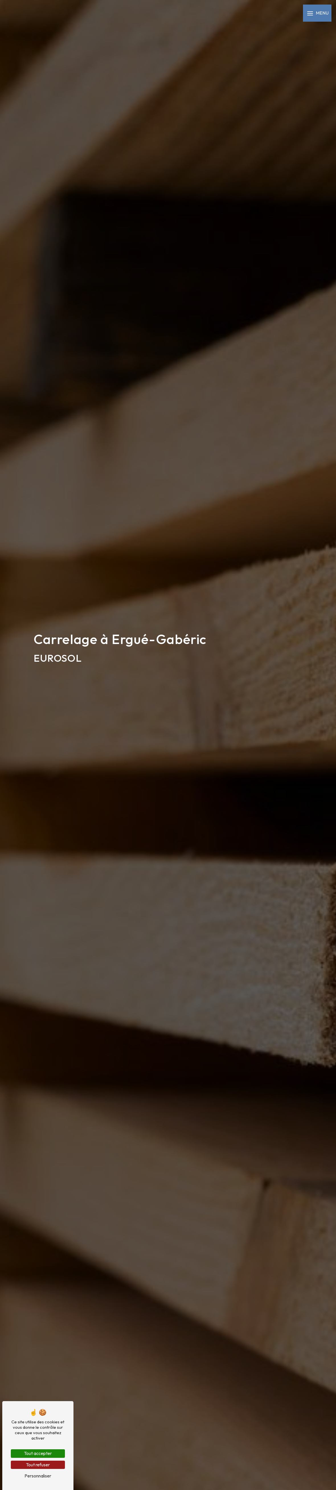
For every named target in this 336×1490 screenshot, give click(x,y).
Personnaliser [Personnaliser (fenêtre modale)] (37, 1476)
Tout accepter (38, 1453)
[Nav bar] (317, 13)
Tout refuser (38, 1464)
